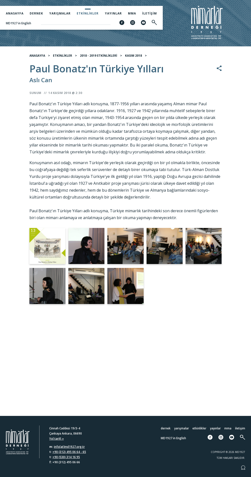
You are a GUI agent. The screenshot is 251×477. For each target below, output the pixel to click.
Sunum (35, 94)
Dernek (36, 13)
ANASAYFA (37, 56)
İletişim (149, 13)
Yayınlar (113, 13)
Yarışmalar (60, 13)
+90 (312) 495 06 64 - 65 (69, 452)
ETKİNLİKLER (62, 56)
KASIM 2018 (133, 56)
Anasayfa (15, 13)
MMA (132, 13)
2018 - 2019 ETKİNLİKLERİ (98, 56)
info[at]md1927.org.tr (69, 447)
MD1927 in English (18, 23)
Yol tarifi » (56, 439)
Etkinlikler (88, 13)
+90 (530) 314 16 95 (66, 457)
